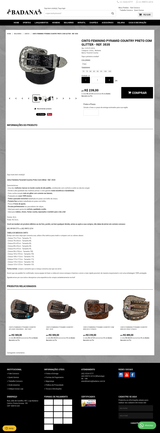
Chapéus (94, 22)
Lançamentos (41, 22)
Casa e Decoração (137, 22)
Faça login (61, 8)
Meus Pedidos (123, 7)
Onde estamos (14, 385)
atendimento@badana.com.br (93, 381)
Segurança (50, 381)
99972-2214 (146, 2)
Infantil (82, 22)
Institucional (14, 369)
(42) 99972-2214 (27, 228)
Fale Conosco (135, 7)
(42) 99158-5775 (13, 228)
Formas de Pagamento (55, 377)
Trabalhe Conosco (126, 10)
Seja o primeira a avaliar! (90, 56)
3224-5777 (126, 2)
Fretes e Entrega (52, 373)
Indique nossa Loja (15, 389)
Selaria (121, 22)
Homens (56, 22)
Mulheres (69, 22)
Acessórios (107, 22)
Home (16, 22)
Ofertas (27, 22)
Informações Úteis (54, 369)
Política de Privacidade (54, 385)
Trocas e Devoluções (54, 389)
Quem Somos (139, 10)
